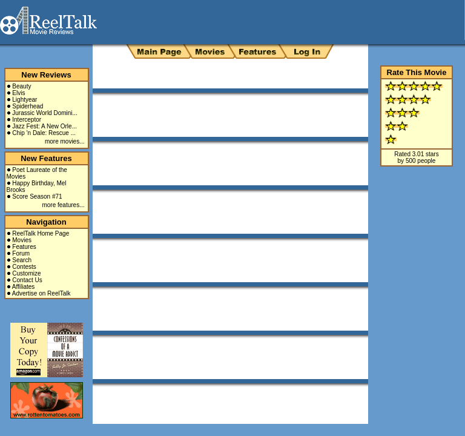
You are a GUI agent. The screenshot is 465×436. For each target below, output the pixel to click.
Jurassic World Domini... (45, 113)
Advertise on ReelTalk (41, 293)
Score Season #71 (37, 196)
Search (21, 260)
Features (24, 246)
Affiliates (23, 286)
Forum (21, 253)
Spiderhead (27, 106)
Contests (24, 266)
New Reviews (46, 74)
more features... (63, 205)
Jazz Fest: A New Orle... (44, 126)
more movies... (65, 141)
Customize (26, 273)
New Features (46, 158)
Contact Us (27, 280)
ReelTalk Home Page (40, 233)
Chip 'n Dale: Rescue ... (44, 133)
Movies (21, 240)
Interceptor (26, 119)
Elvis (18, 93)
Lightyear (24, 99)
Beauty (21, 86)
